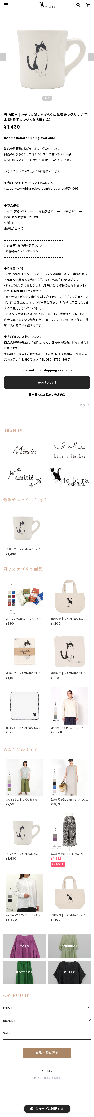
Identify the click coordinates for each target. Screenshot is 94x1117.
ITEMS (8, 1008)
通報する (85, 404)
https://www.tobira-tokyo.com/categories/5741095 (41, 188)
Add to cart (47, 382)
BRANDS (9, 1021)
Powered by (47, 1077)
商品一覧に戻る (47, 1053)
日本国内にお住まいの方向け (47, 394)
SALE (7, 1033)
